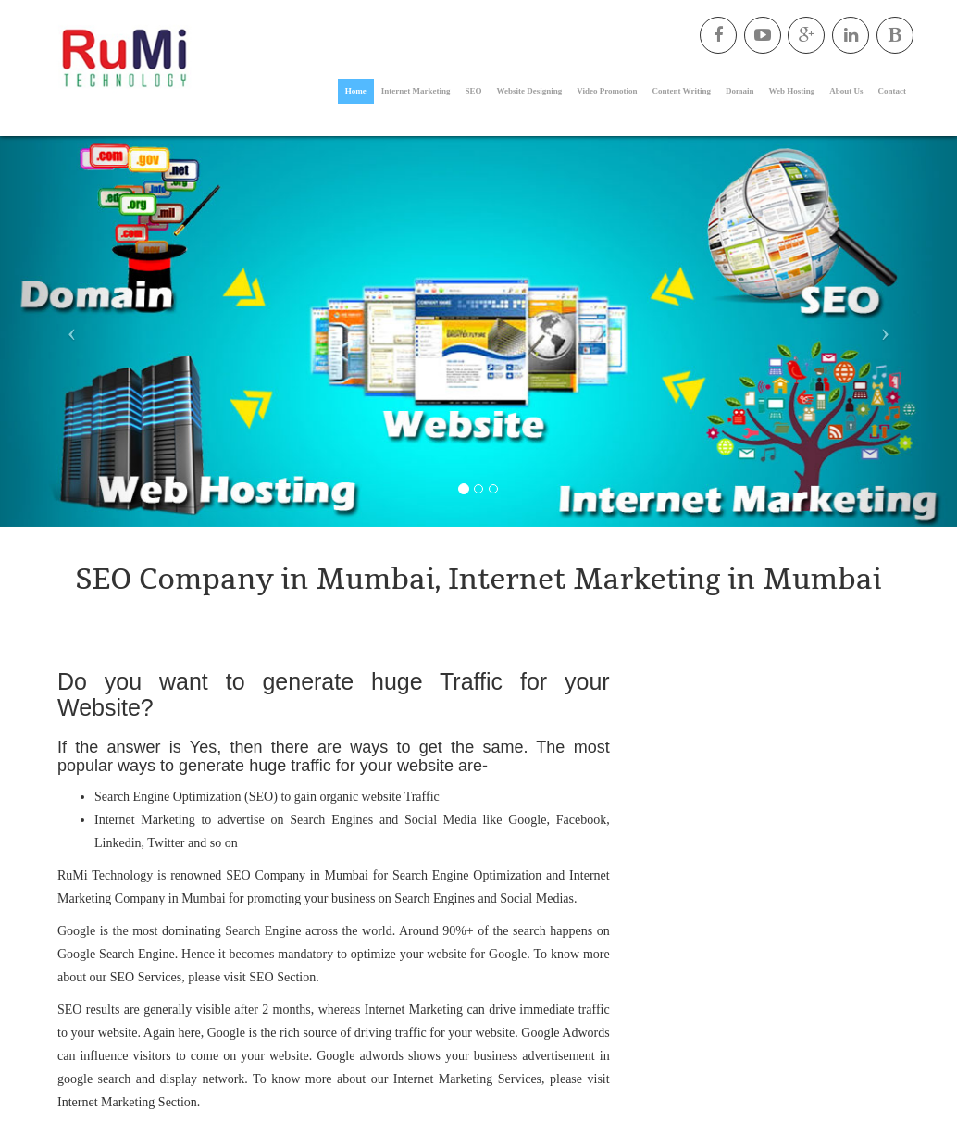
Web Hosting (791, 90)
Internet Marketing (416, 90)
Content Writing (681, 90)
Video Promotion (607, 90)
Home (356, 90)
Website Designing (530, 90)
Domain (740, 90)
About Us (846, 90)
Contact (892, 90)
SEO (474, 90)
